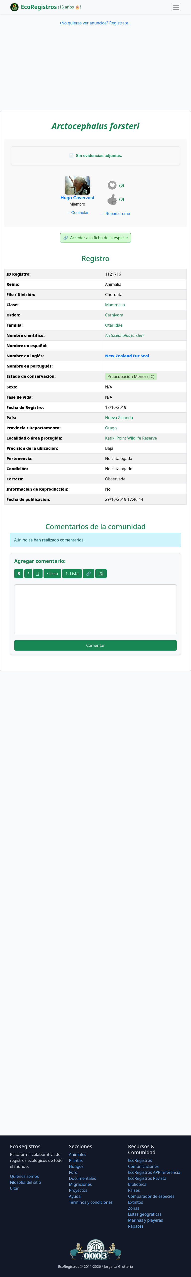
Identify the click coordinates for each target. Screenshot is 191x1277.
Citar (14, 1188)
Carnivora (114, 315)
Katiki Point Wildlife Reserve (131, 438)
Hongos (76, 1166)
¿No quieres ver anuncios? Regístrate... (95, 23)
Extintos (135, 1202)
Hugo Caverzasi (77, 197)
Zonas (133, 1208)
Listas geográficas (144, 1214)
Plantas (76, 1160)
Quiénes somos (24, 1176)
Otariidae (114, 325)
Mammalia (115, 304)
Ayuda (75, 1196)
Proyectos (78, 1190)
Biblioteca (137, 1184)
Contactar (77, 213)
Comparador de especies (151, 1196)
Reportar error (115, 214)
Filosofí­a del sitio (25, 1182)
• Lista (52, 573)
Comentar (95, 645)
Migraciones (80, 1184)
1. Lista (72, 573)
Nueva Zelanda (119, 417)
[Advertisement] (95, 73)
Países (134, 1190)
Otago (111, 428)
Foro (73, 1172)
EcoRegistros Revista (147, 1178)
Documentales (82, 1178)
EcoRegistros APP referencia (154, 1172)
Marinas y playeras (145, 1220)
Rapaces (135, 1226)
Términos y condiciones (91, 1202)
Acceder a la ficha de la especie (95, 238)
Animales (77, 1154)
